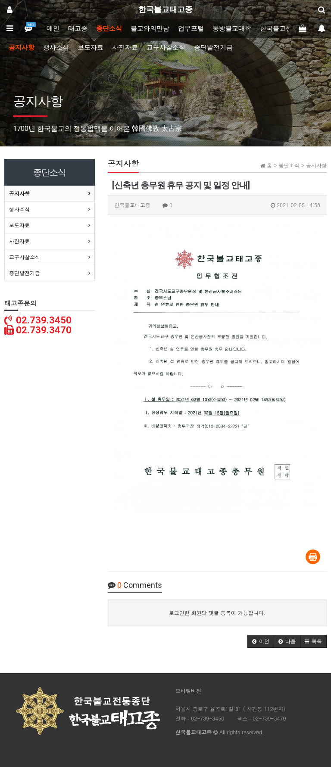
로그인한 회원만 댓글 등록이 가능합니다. (217, 612)
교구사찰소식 (166, 47)
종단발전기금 (213, 47)
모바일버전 (188, 690)
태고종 (77, 28)
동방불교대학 (231, 28)
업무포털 (191, 28)
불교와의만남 (150, 28)
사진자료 (125, 47)
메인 (53, 28)
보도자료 (90, 47)
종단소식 (109, 28)
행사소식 (56, 47)
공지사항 (21, 47)
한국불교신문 (279, 28)
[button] (260, 641)
